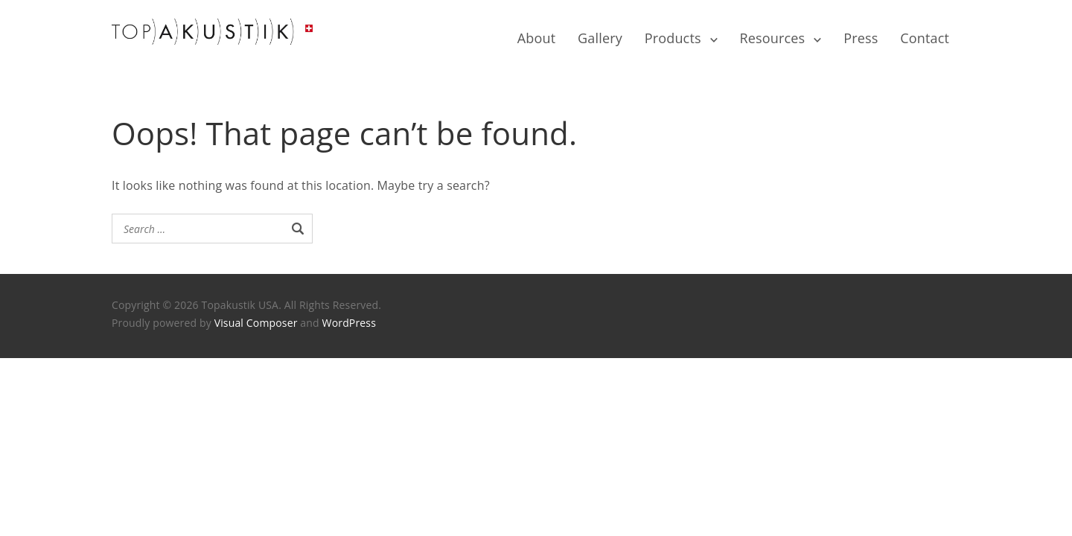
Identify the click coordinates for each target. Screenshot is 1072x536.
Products (673, 38)
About (536, 38)
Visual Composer (256, 323)
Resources (772, 38)
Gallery (600, 38)
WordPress (349, 323)
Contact (924, 38)
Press (860, 38)
